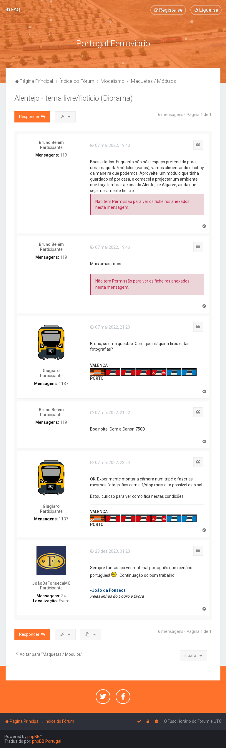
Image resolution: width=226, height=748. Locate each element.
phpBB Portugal (46, 741)
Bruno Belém (51, 142)
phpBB (33, 736)
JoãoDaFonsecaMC (51, 583)
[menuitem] (13, 9)
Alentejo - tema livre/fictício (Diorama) (73, 98)
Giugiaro (51, 370)
